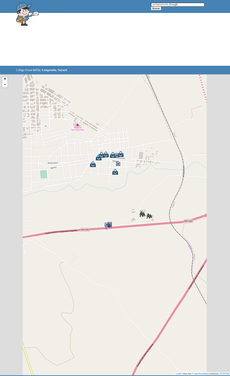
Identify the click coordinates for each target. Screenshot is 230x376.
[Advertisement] (105, 39)
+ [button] (5, 79)
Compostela (49, 70)
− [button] (5, 85)
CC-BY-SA (224, 374)
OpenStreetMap (201, 374)
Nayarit (62, 70)
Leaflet (178, 374)
